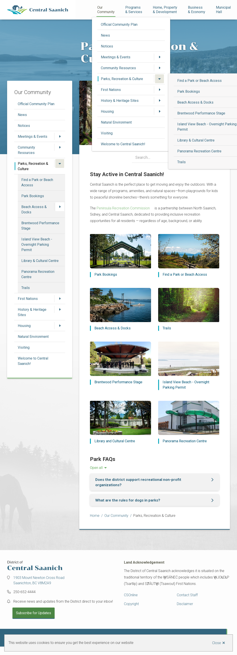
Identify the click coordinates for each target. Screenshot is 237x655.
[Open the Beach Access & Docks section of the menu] (59, 206)
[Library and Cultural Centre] (120, 422)
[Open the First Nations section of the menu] (159, 89)
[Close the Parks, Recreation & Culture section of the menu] (159, 78)
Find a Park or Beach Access (199, 81)
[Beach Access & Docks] (120, 309)
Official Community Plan (119, 24)
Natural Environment (116, 122)
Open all (96, 468)
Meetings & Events (115, 57)
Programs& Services (133, 9)
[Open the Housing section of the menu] (159, 111)
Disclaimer (185, 604)
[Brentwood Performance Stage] (120, 363)
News (105, 35)
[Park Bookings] (120, 255)
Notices (107, 46)
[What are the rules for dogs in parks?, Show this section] (154, 500)
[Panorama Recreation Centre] (188, 422)
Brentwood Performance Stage (201, 113)
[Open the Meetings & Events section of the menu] (159, 57)
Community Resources (118, 68)
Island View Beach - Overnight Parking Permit (36, 244)
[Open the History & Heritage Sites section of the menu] (159, 100)
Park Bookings (188, 91)
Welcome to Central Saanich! (123, 144)
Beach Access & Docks (195, 102)
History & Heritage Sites (120, 100)
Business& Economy (196, 9)
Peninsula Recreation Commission (124, 208)
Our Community (106, 9)
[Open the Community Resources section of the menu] (159, 67)
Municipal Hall (224, 9)
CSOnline (131, 595)
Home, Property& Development (165, 9)
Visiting (107, 133)
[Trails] (188, 309)
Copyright (131, 604)
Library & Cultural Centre (196, 140)
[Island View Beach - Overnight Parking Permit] (188, 366)
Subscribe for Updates (33, 613)
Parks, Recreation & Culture (122, 79)
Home (95, 515)
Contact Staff (187, 595)
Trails (181, 162)
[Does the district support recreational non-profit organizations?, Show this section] (154, 482)
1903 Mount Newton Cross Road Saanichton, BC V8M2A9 (38, 580)
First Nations (111, 90)
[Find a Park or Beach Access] (188, 255)
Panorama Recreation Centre (199, 151)
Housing (107, 111)
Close (216, 643)
